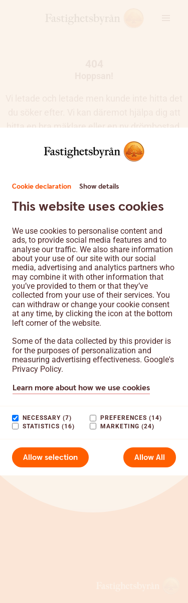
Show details (99, 187)
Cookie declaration (41, 187)
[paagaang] (15, 418)
